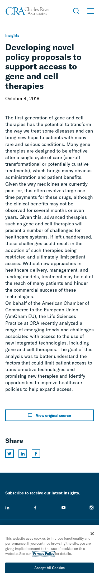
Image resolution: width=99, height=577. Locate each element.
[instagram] (91, 507)
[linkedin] (7, 507)
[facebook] (35, 507)
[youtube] (64, 507)
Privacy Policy (43, 555)
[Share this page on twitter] (9, 453)
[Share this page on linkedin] (22, 453)
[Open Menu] (90, 11)
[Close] (92, 534)
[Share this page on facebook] (36, 453)
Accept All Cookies (49, 569)
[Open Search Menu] (76, 11)
